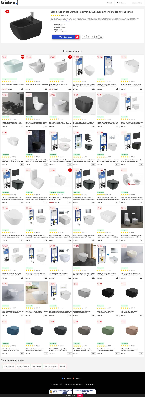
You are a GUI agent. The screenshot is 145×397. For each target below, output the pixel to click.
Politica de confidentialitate (73, 384)
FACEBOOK (66, 378)
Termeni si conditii (56, 384)
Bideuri (109, 3)
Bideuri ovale (36, 366)
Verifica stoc (69, 37)
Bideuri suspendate (50, 366)
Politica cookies (89, 384)
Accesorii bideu (137, 3)
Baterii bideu (121, 3)
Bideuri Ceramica (23, 366)
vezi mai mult (66, 21)
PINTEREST (77, 378)
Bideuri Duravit (9, 366)
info (22, 89)
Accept (80, 395)
